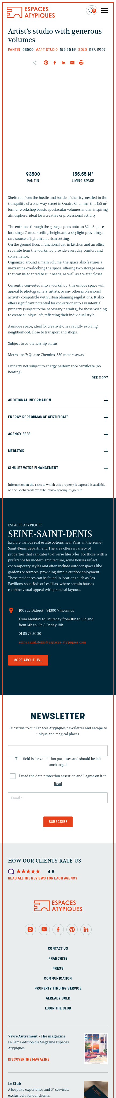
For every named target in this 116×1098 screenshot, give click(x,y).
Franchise (58, 959)
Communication (58, 979)
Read (58, 784)
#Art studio (47, 50)
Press (58, 969)
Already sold (58, 999)
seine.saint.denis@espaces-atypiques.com (52, 642)
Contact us (58, 949)
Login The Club (58, 1008)
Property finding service (58, 989)
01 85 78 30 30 (30, 633)
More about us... (28, 660)
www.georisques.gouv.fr (65, 490)
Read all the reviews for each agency (42, 879)
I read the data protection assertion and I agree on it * (62, 776)
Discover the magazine (29, 1060)
